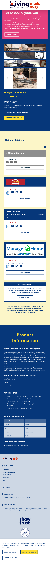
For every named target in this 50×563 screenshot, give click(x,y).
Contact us (5, 484)
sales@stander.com (9, 386)
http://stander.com (10, 379)
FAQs (4, 480)
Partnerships (6, 487)
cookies (9, 543)
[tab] (14, 138)
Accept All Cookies (10, 558)
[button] (7, 78)
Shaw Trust (5, 469)
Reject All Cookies (10, 552)
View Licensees (12, 34)
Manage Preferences (29, 552)
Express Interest (25, 297)
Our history (5, 477)
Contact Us (28, 497)
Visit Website (25, 167)
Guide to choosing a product (17, 113)
